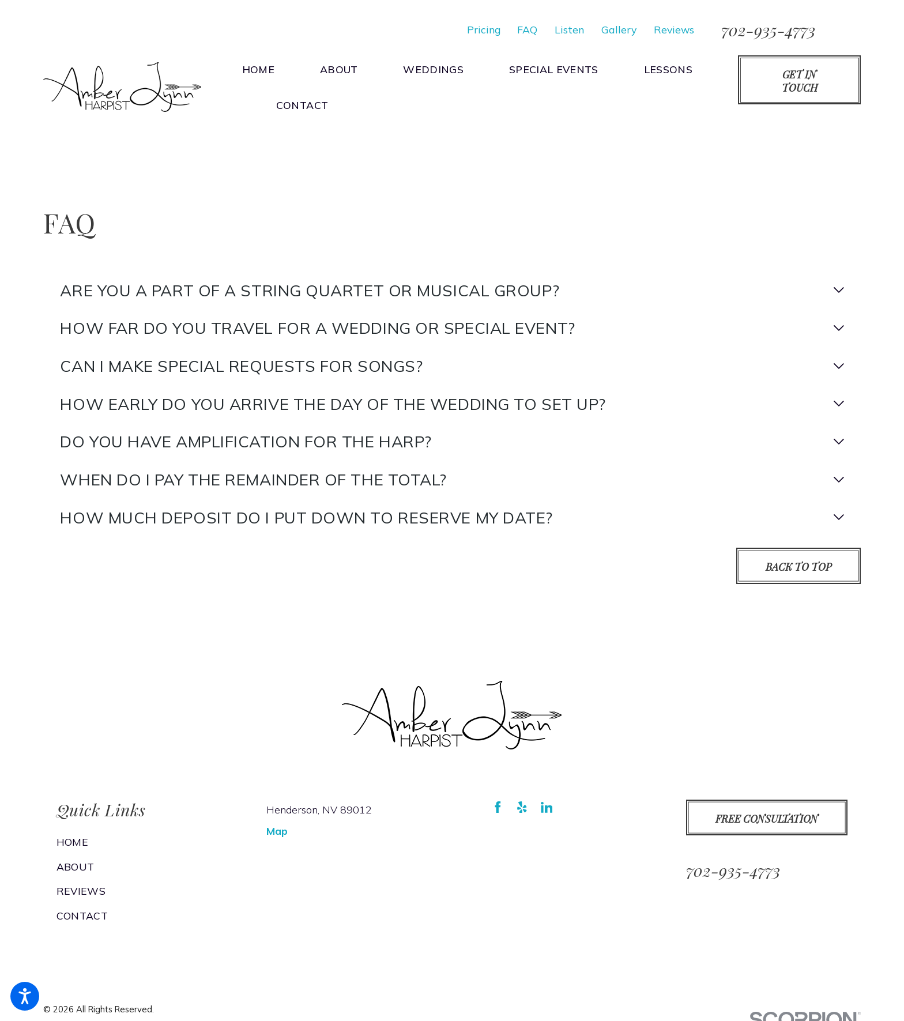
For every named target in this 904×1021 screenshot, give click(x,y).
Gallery (618, 29)
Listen (569, 29)
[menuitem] (264, 69)
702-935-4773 (768, 29)
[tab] (451, 290)
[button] (24, 996)
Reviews (674, 29)
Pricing (483, 29)
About (75, 866)
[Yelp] (522, 807)
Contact (82, 915)
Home (72, 841)
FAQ (527, 29)
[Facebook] (498, 807)
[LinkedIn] (547, 807)
